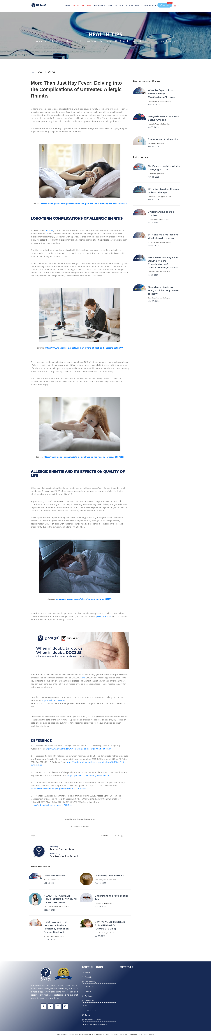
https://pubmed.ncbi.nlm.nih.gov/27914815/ (51, 805)
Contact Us (90, 999)
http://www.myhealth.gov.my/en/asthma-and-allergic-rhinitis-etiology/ (78, 748)
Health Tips (150, 5)
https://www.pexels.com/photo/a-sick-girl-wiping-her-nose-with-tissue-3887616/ (84, 457)
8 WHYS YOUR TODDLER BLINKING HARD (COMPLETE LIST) (110, 925)
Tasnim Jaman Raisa (62, 849)
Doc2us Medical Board (64, 856)
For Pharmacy (91, 981)
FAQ (87, 1004)
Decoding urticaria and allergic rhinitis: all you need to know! (164, 290)
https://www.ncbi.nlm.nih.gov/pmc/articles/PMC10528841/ (58, 788)
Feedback (89, 990)
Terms (88, 1013)
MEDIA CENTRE (134, 5)
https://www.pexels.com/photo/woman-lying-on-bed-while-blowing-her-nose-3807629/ (84, 203)
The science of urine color (163, 139)
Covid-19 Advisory (82, 5)
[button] (105, 72)
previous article (103, 616)
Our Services (115, 5)
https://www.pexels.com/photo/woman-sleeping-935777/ (83, 599)
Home (68, 3)
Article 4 (49, 230)
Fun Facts (89, 995)
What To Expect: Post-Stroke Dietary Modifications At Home (161, 93)
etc (142, 1032)
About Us (99, 5)
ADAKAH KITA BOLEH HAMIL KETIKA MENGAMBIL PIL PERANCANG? (60, 899)
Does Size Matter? (54, 875)
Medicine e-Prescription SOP (97, 1022)
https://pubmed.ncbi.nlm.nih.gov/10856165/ (88, 775)
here (82, 677)
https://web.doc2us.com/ (53, 700)
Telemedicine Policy (93, 1018)
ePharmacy (166, 4)
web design (149, 1032)
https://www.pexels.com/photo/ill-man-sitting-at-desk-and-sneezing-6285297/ (84, 348)
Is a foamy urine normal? (109, 875)
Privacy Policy (91, 1009)
